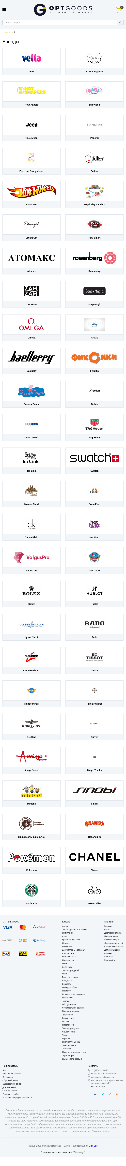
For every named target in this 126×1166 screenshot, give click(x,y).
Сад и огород (68, 960)
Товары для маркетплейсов (74, 929)
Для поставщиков (112, 950)
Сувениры (66, 943)
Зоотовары (67, 1049)
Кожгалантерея (69, 957)
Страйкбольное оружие (73, 1008)
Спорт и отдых (68, 953)
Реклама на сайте (10, 1094)
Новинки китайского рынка (74, 1052)
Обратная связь (98, 1086)
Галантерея (67, 998)
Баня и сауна (68, 1018)
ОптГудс (93, 1145)
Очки (64, 964)
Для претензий (9, 1087)
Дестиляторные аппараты (74, 950)
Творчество (67, 1015)
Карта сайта (109, 960)
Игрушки (66, 1038)
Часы (64, 1035)
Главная (7, 32)
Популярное (67, 933)
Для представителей (113, 943)
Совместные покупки (114, 946)
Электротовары (69, 1045)
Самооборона (68, 1032)
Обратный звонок (10, 1080)
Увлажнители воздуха (72, 1059)
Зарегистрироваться (11, 1074)
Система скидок (9, 1091)
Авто (64, 936)
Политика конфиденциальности (17, 1097)
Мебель (65, 1021)
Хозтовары (67, 967)
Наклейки (66, 991)
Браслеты (66, 984)
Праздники (67, 946)
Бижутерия (67, 981)
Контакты (108, 957)
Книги (64, 974)
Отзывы (108, 953)
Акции (65, 926)
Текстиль (66, 1001)
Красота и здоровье (71, 940)
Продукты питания (70, 1011)
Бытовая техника (70, 977)
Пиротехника (68, 1025)
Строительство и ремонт (73, 994)
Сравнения (7, 1077)
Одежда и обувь (69, 987)
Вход (4, 1070)
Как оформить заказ (11, 1084)
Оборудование (69, 1004)
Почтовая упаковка (71, 1042)
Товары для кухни (70, 1028)
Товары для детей (70, 970)
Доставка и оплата (113, 933)
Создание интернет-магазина (56, 1152)
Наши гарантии (111, 936)
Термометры (68, 1055)
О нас (107, 929)
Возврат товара (111, 940)
